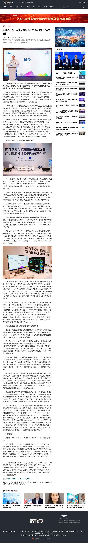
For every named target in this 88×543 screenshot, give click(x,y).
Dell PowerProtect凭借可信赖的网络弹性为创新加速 (66, 89)
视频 (51, 6)
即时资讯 (59, 49)
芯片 (45, 6)
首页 (5, 6)
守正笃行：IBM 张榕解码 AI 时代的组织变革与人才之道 (54, 506)
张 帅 (20, 37)
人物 (16, 6)
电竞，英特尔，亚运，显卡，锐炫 (18, 479)
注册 (80, 2)
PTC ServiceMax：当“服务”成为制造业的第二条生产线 (76, 506)
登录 (84, 2)
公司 (11, 6)
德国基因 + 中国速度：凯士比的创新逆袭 (11, 506)
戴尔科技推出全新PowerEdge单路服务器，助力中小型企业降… (66, 83)
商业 (34, 6)
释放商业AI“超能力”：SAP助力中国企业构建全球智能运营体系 (67, 128)
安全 (39, 6)
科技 (22, 6)
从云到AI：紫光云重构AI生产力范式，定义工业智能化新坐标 (67, 100)
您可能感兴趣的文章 (10, 491)
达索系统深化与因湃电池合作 (66, 67)
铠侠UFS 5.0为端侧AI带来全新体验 (65, 73)
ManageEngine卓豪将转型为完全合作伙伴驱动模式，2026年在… (67, 134)
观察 (28, 6)
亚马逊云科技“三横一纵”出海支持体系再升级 (66, 123)
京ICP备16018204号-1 (72, 531)
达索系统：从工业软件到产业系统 (32, 506)
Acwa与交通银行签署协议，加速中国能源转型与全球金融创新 (67, 111)
